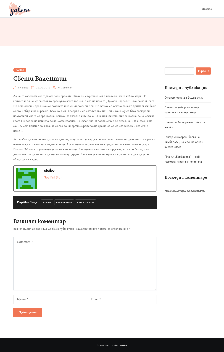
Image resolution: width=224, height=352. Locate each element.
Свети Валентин (64, 202)
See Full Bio (52, 177)
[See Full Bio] (61, 177)
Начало (207, 9)
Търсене (203, 71)
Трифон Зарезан (85, 202)
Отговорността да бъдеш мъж (184, 98)
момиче (47, 202)
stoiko (25, 88)
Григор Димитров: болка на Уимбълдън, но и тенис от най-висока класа (184, 142)
